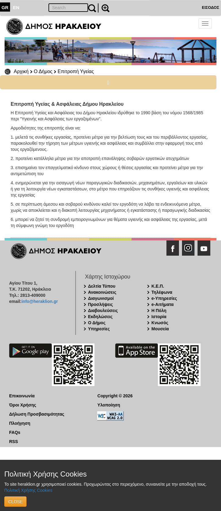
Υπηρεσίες (99, 328)
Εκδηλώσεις (100, 316)
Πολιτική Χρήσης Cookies (28, 490)
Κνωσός (159, 322)
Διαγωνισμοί (101, 298)
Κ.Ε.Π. (157, 286)
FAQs (14, 432)
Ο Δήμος (43, 71)
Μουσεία (160, 328)
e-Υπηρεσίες (164, 298)
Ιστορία (158, 316)
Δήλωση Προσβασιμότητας (36, 414)
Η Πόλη (158, 310)
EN (16, 7)
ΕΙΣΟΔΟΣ (210, 7)
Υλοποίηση (109, 405)
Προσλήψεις (100, 304)
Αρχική (21, 71)
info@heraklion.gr (39, 301)
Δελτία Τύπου (102, 286)
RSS (13, 441)
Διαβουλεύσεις (103, 310)
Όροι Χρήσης (22, 405)
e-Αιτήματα (162, 304)
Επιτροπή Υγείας (76, 71)
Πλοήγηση (19, 423)
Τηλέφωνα (161, 292)
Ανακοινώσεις (102, 292)
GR (5, 7)
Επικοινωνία (22, 395)
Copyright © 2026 (115, 395)
